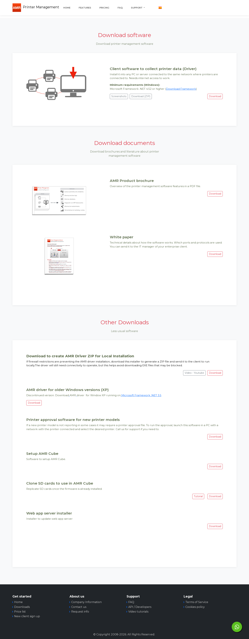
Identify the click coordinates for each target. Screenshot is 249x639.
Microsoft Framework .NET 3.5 (141, 395)
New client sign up (27, 616)
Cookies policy (195, 607)
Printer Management (41, 7)
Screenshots (118, 96)
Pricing (104, 7)
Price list (20, 611)
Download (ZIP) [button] (140, 96)
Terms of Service (196, 602)
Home (66, 7)
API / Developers (139, 607)
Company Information (86, 602)
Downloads (22, 607)
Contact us (78, 607)
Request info (80, 611)
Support (137, 7)
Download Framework (181, 88)
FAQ (120, 7)
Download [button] (215, 96)
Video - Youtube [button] (194, 372)
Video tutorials (138, 611)
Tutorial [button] (198, 496)
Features (85, 7)
